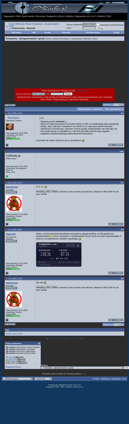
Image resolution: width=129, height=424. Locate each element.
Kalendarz (66, 32)
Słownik (101, 16)
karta (15, 334)
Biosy (61, 16)
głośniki (9, 334)
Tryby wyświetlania (113, 109)
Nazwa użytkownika (74, 25)
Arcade (47, 32)
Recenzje (40, 16)
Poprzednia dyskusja (56, 339)
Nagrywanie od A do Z (85, 16)
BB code (9, 357)
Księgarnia (52, 16)
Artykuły (69, 16)
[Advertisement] (39, 64)
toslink (20, 334)
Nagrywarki (9, 16)
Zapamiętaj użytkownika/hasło (110, 25)
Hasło (69, 28)
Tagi (7, 330)
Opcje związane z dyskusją (89, 109)
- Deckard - (13, 117)
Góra (124, 379)
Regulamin (116, 379)
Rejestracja (16, 32)
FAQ (109, 16)
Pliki (18, 16)
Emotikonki (10, 359)
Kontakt (96, 379)
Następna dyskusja (73, 339)
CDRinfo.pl (105, 379)
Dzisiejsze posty (93, 32)
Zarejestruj (81, 90)
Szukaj (116, 32)
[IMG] (12, 361)
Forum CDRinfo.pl (16, 24)
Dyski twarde (28, 16)
